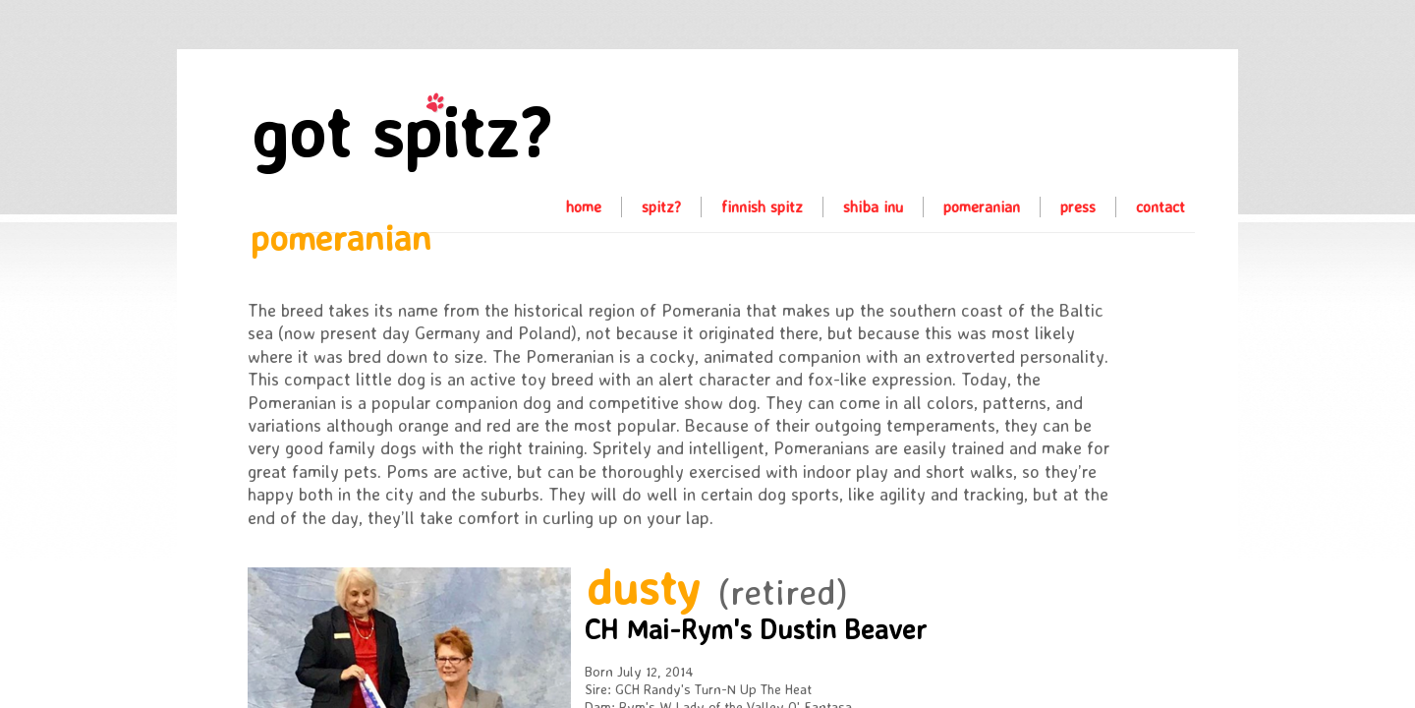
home (583, 206)
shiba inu (873, 206)
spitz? (661, 206)
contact (1160, 206)
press (1078, 206)
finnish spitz (762, 206)
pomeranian (981, 206)
